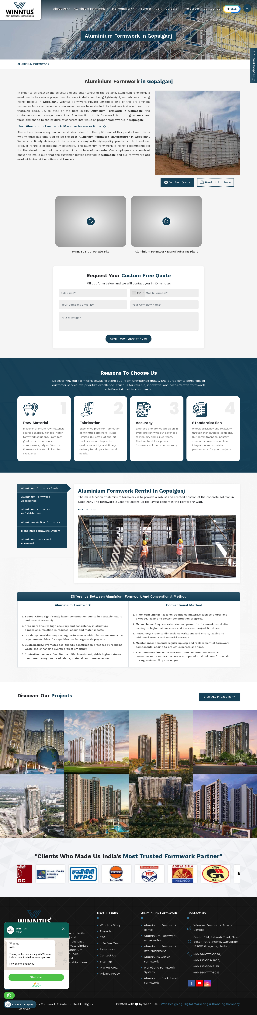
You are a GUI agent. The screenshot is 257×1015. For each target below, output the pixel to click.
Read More (87, 509)
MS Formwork (124, 9)
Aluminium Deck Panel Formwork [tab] (36, 541)
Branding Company (226, 1004)
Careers (173, 9)
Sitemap (106, 961)
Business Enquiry (19, 1004)
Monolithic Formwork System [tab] (40, 530)
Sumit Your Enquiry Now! (128, 338)
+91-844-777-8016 (206, 972)
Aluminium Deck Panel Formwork (161, 980)
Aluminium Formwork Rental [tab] (40, 488)
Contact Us (212, 8)
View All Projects (219, 696)
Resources (192, 8)
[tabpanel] (157, 533)
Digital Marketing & (197, 1004)
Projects (146, 8)
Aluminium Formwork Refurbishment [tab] (35, 511)
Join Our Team (110, 943)
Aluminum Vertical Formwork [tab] (40, 522)
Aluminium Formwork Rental (160, 927)
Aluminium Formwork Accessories (160, 938)
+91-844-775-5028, (207, 954)
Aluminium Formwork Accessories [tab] (35, 498)
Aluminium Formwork (91, 9)
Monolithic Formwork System (159, 970)
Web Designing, (172, 1004)
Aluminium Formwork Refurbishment (160, 949)
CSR (159, 8)
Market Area (109, 967)
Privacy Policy (110, 973)
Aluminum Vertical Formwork (157, 959)
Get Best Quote (177, 182)
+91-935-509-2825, (206, 960)
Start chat (37, 977)
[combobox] (137, 293)
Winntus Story (110, 925)
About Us (61, 9)
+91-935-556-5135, (206, 966)
